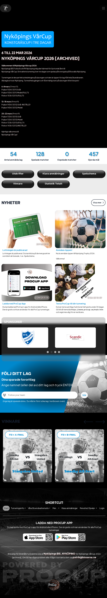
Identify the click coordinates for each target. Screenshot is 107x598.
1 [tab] (48, 355)
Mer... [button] (55, 511)
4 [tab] (59, 355)
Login (101, 511)
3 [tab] (55, 355)
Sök (84, 398)
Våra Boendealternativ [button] (38, 511)
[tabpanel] (28, 340)
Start (6, 511)
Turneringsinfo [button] (17, 511)
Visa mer (98, 205)
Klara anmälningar (70, 511)
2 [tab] (51, 355)
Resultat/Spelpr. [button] (87, 511)
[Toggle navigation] (103, 8)
